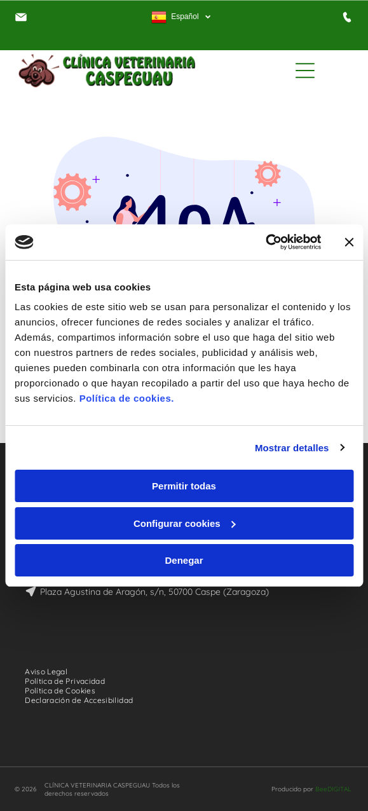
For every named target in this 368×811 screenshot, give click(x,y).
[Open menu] (305, 70)
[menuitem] (51, 671)
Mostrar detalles (292, 447)
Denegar (184, 560)
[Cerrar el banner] (348, 242)
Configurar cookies (184, 523)
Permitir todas (184, 485)
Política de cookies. (126, 398)
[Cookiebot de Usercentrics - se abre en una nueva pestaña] (265, 242)
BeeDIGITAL (333, 789)
